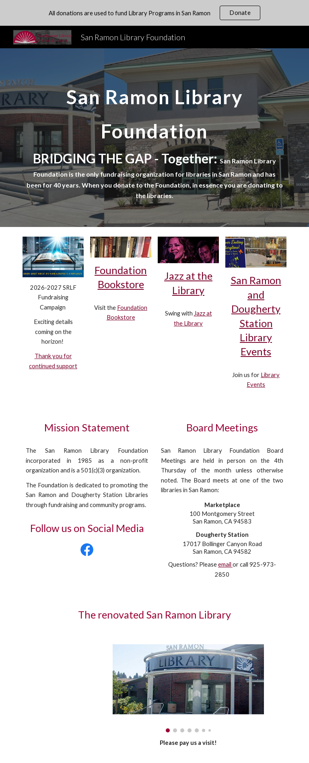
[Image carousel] (188, 688)
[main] (154, 137)
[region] (154, 13)
